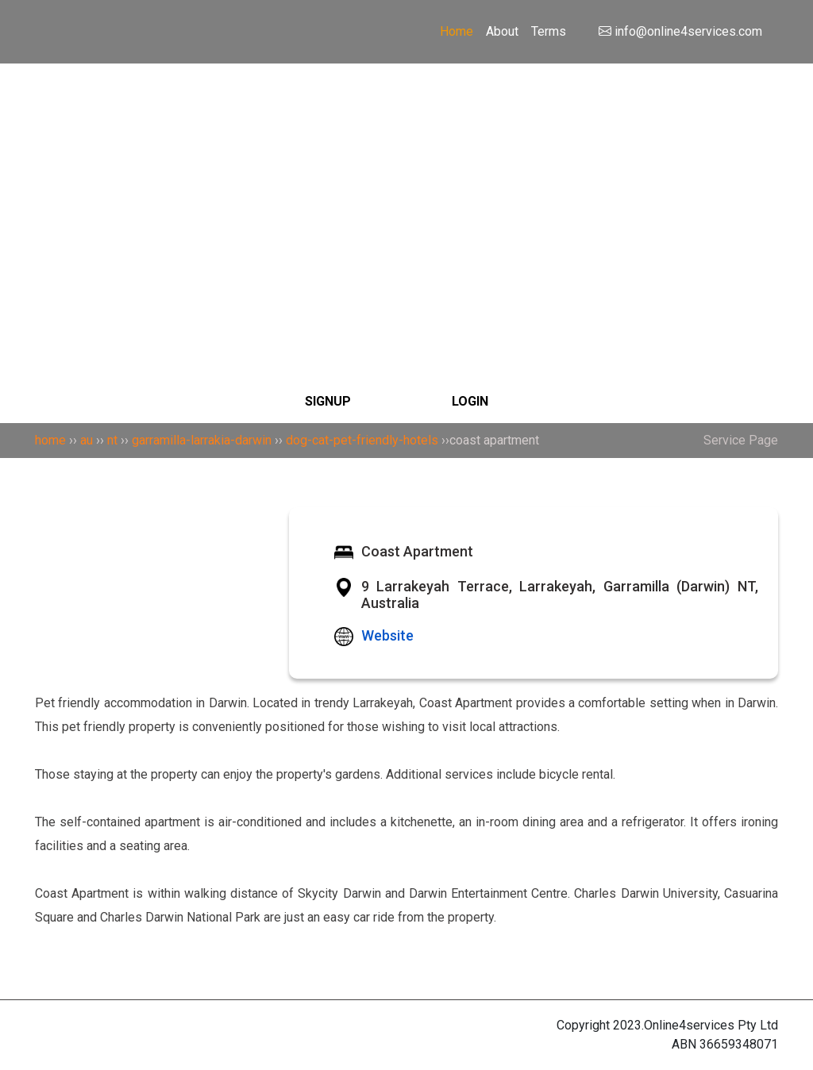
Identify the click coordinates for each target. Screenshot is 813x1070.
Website (387, 635)
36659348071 (738, 1044)
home (50, 440)
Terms (548, 31)
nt (112, 440)
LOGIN (470, 401)
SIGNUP (328, 401)
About (502, 31)
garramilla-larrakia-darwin (202, 440)
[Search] (406, 138)
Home (456, 31)
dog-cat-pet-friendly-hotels (362, 440)
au (86, 440)
